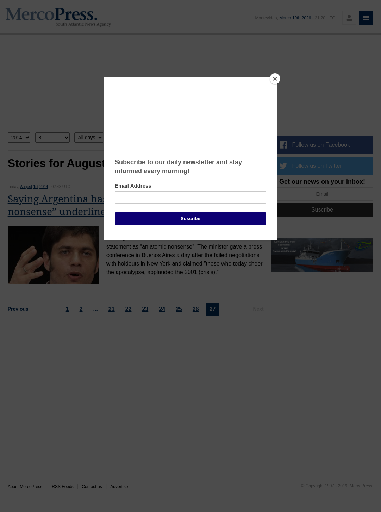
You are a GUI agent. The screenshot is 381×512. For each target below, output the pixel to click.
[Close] (275, 78)
